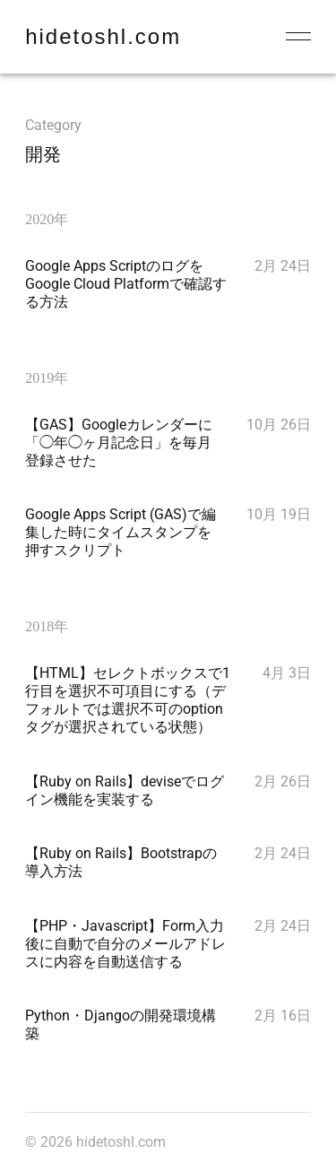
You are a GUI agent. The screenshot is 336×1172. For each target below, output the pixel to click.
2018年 (46, 626)
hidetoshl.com (103, 36)
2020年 (46, 219)
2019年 (46, 378)
